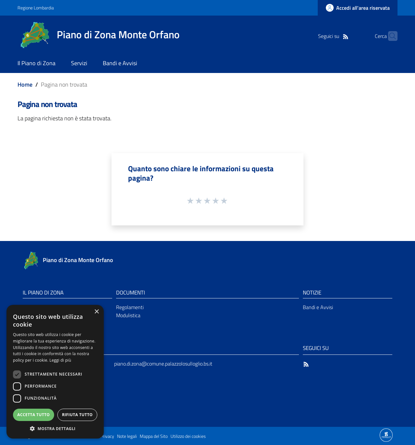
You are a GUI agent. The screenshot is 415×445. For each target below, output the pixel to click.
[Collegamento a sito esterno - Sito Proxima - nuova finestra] (386, 434)
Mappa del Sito (154, 436)
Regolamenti (130, 307)
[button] (55, 428)
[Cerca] (389, 36)
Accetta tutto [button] (33, 414)
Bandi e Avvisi (318, 307)
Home (25, 84)
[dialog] (55, 372)
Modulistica (128, 315)
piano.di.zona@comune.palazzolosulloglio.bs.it (163, 363)
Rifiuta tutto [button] (77, 414)
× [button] (96, 311)
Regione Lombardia (36, 7)
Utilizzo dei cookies (188, 436)
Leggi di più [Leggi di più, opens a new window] (60, 360)
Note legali (127, 436)
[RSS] (335, 36)
